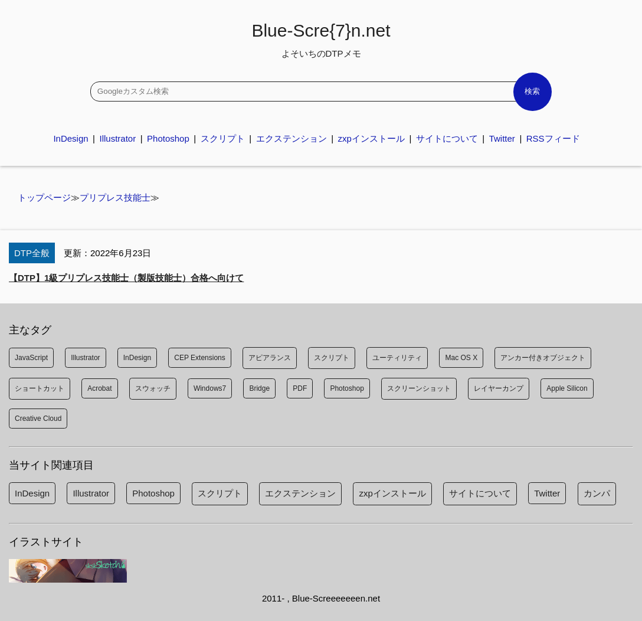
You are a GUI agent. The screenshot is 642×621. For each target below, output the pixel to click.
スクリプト (223, 138)
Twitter (502, 138)
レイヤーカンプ (498, 388)
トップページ (44, 197)
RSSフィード (553, 138)
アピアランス (269, 358)
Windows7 (210, 388)
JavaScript (31, 358)
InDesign (70, 138)
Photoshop (168, 138)
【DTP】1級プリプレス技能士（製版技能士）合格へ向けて (126, 278)
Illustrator (117, 138)
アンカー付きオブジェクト (542, 358)
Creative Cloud (38, 418)
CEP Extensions (199, 358)
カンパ (597, 493)
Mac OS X (461, 358)
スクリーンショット (419, 388)
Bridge (259, 388)
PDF (300, 388)
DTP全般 (32, 253)
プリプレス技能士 (115, 197)
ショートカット (39, 388)
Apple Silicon (566, 388)
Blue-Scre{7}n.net (320, 39)
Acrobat (99, 388)
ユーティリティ (397, 358)
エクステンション (291, 138)
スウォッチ (153, 388)
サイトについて (447, 138)
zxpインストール (371, 138)
